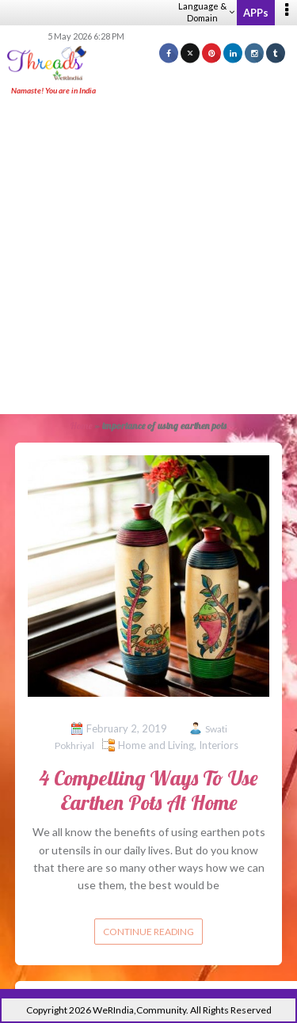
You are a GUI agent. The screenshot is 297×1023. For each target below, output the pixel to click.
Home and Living (156, 745)
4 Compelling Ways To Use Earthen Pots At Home (148, 790)
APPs (255, 12)
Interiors (218, 745)
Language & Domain (206, 12)
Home (81, 426)
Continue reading (148, 931)
